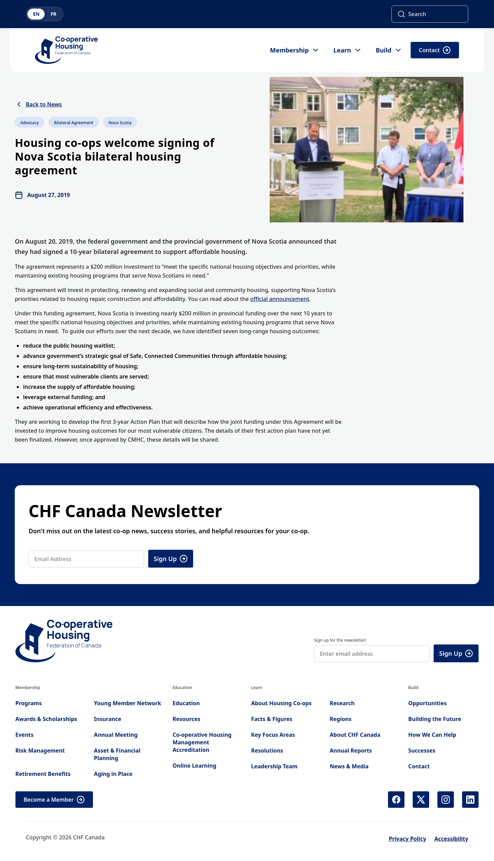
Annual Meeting (116, 734)
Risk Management (40, 750)
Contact (435, 50)
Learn (347, 50)
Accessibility (451, 838)
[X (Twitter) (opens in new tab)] (421, 799)
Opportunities (427, 703)
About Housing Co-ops (281, 703)
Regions (340, 719)
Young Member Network (127, 703)
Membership (295, 50)
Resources (186, 719)
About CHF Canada (355, 734)
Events (24, 734)
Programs (28, 703)
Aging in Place (113, 774)
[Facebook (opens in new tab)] (396, 799)
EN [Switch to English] (36, 14)
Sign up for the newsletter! (340, 640)
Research (342, 703)
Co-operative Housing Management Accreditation (202, 742)
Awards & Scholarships (46, 719)
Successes (421, 750)
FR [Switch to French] (53, 14)
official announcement (279, 299)
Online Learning (194, 765)
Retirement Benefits (43, 774)
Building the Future (434, 719)
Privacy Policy (407, 838)
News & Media (349, 766)
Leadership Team (274, 766)
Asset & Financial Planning (117, 754)
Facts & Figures (271, 719)
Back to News (38, 104)
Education (186, 703)
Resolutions (267, 750)
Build (389, 50)
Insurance (107, 719)
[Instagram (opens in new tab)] (445, 799)
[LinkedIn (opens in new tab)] (470, 799)
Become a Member (54, 799)
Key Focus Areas (273, 734)
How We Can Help (432, 734)
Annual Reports (351, 750)
